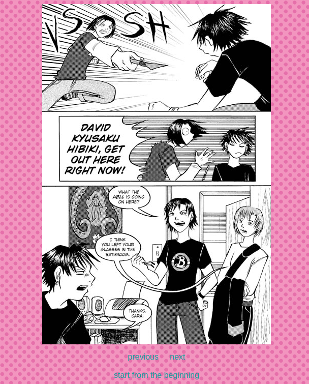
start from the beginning (156, 375)
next (177, 356)
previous (143, 356)
